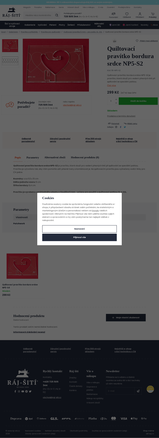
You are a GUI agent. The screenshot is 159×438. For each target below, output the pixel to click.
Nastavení (79, 228)
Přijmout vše (79, 237)
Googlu (95, 210)
